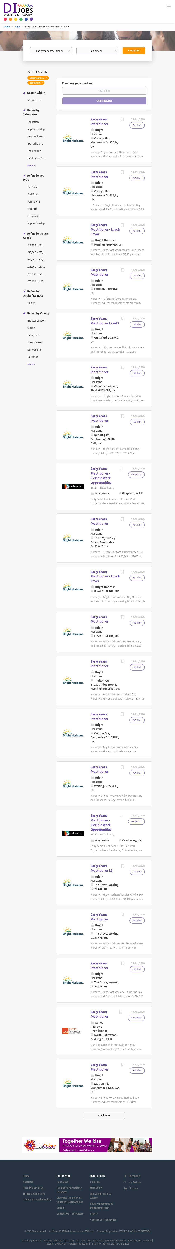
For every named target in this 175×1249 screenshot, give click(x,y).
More (30, 165)
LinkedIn (134, 1188)
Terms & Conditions (34, 1193)
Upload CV (96, 1188)
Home (7, 26)
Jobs (17, 26)
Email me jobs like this (77, 83)
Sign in (61, 1207)
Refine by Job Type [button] (33, 177)
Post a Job (62, 1182)
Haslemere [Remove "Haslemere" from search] (35, 83)
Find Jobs (133, 50)
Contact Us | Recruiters (70, 1213)
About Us (28, 1182)
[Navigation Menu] (169, 6)
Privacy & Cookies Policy (37, 1199)
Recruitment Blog (33, 1188)
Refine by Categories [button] (31, 112)
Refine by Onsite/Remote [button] (33, 293)
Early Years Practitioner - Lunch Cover (105, 229)
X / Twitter (135, 1182)
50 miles (32, 100)
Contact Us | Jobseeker (103, 1219)
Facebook (134, 1176)
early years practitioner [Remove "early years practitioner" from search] (39, 78)
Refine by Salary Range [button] (35, 235)
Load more (104, 1115)
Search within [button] (36, 93)
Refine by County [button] (38, 313)
